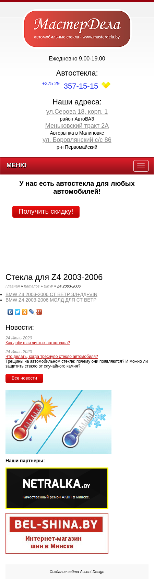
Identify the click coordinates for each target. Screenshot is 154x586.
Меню (17, 165)
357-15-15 (70, 86)
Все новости (24, 378)
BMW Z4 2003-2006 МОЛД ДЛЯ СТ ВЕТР (50, 300)
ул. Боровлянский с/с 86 (77, 139)
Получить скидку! (46, 211)
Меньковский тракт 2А (77, 125)
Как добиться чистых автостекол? (37, 342)
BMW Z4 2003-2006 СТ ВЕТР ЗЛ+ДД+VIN (51, 294)
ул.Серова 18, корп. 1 (77, 111)
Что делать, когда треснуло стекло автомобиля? (51, 356)
